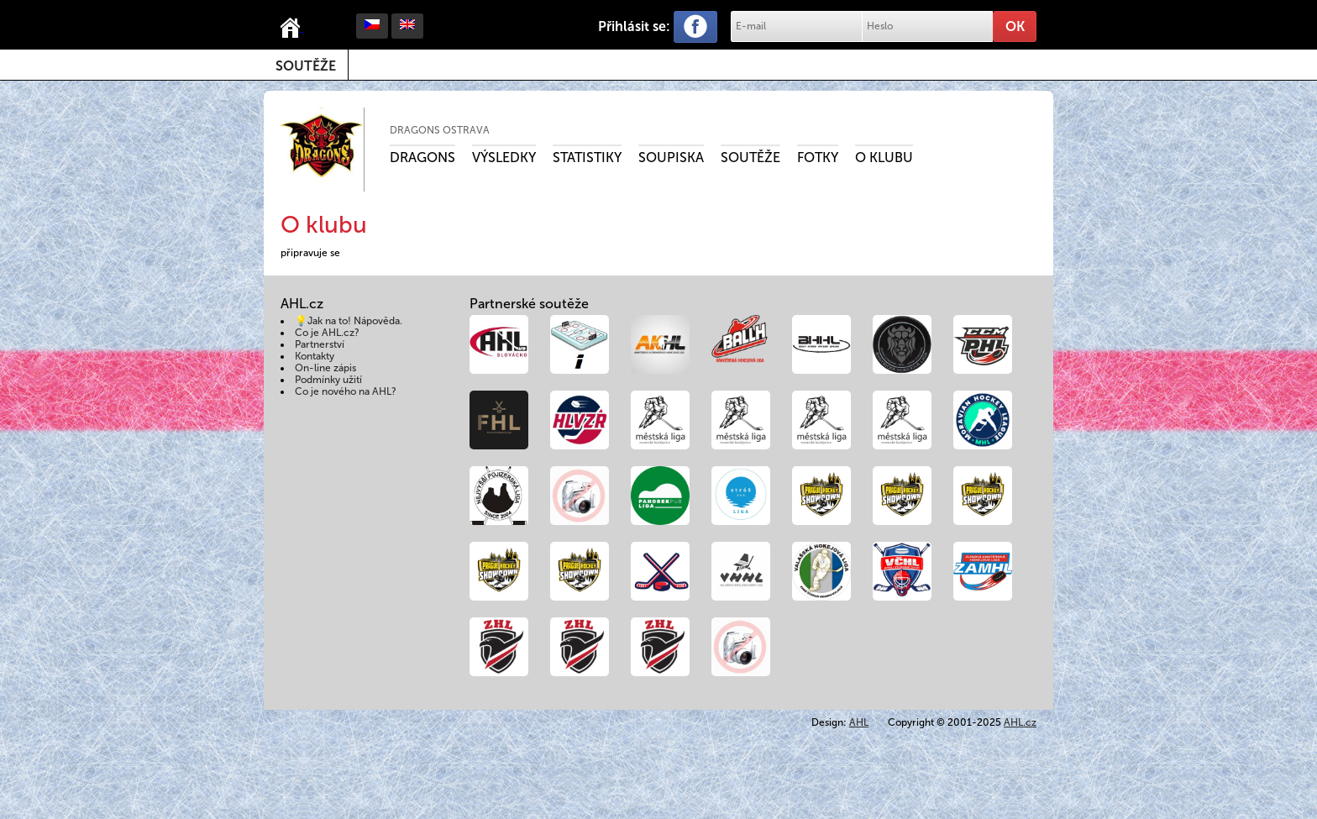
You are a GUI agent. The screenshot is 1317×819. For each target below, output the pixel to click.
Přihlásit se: (634, 26)
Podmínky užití (328, 380)
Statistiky (587, 157)
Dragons (422, 157)
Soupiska (671, 157)
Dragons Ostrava (440, 130)
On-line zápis (325, 368)
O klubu (884, 157)
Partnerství (319, 344)
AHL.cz (1020, 722)
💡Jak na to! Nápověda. (348, 321)
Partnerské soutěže (529, 304)
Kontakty (314, 356)
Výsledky (504, 157)
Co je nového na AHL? (345, 391)
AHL (858, 722)
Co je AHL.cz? (327, 333)
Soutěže (305, 66)
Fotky (817, 157)
